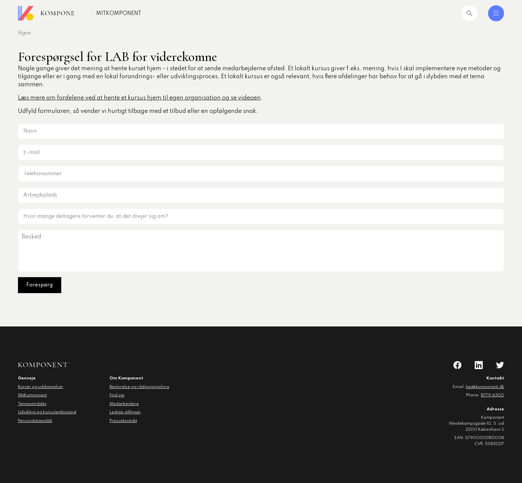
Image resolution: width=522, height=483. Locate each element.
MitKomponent (130, 13)
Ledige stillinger (125, 412)
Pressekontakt (123, 421)
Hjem (24, 33)
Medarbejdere (124, 404)
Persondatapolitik (35, 421)
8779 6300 (492, 395)
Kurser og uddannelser (40, 387)
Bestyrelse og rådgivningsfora (139, 387)
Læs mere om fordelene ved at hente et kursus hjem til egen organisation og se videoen (139, 98)
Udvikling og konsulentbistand (47, 412)
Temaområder (32, 404)
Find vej (117, 395)
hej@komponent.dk (485, 387)
